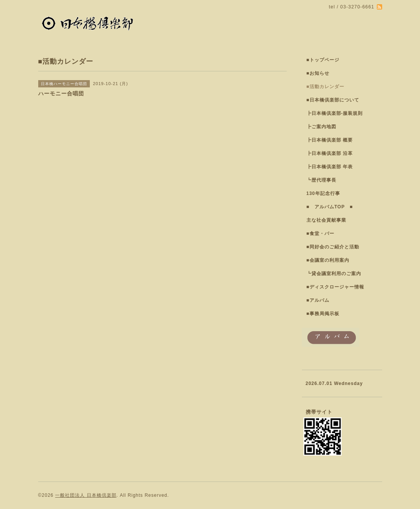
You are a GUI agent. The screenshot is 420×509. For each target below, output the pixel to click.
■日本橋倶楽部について (332, 100)
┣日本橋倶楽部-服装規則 (334, 113)
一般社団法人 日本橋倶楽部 (85, 495)
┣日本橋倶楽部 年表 (329, 166)
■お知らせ (317, 73)
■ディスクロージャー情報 (335, 287)
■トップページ (322, 60)
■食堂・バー (320, 233)
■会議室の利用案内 (327, 260)
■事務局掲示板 (322, 313)
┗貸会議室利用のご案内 (333, 273)
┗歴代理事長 (321, 180)
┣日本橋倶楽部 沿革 (329, 153)
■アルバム (317, 300)
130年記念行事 (323, 193)
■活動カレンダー (325, 86)
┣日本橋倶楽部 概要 (329, 140)
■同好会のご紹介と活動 (332, 247)
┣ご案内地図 (321, 126)
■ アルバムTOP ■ (329, 206)
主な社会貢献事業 (326, 220)
